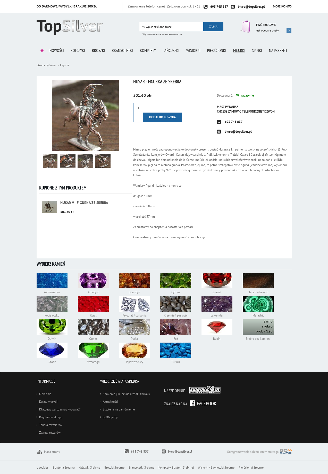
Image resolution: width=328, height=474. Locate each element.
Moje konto (282, 6)
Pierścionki (217, 50)
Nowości (56, 50)
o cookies (42, 467)
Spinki (258, 50)
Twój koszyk (266, 25)
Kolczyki (77, 50)
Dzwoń (269, 111)
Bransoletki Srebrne (141, 467)
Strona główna (41, 50)
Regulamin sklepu (50, 417)
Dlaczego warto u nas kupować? (59, 409)
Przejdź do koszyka (244, 26)
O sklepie (45, 394)
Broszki (98, 50)
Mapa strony (52, 452)
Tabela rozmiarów (50, 425)
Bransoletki (122, 50)
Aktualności (110, 402)
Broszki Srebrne (114, 467)
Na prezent (279, 50)
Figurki (240, 50)
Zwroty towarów (50, 433)
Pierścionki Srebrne (251, 467)
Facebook (206, 403)
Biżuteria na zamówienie (119, 409)
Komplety (148, 50)
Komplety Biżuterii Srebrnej (176, 467)
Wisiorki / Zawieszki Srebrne (216, 467)
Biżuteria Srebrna (64, 467)
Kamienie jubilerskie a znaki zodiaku (126, 394)
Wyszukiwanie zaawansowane (162, 34)
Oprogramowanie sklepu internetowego (259, 452)
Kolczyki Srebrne (89, 467)
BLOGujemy (110, 417)
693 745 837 (219, 6)
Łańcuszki (171, 50)
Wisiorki (194, 50)
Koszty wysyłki (48, 402)
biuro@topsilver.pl (251, 6)
